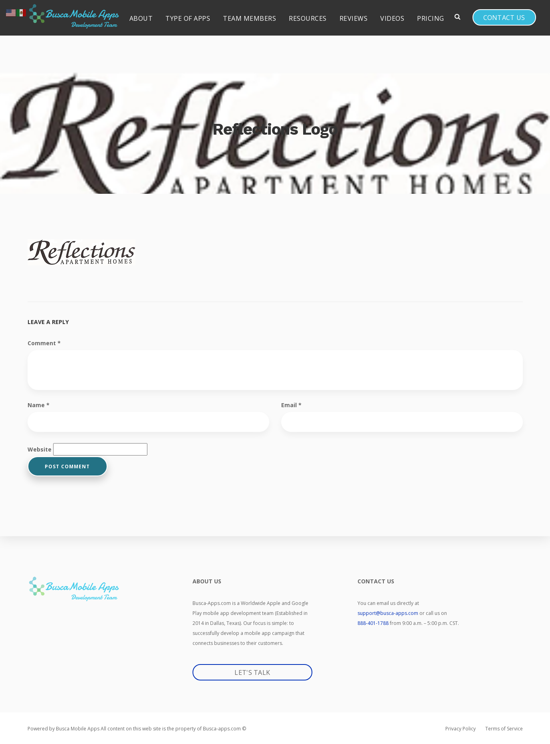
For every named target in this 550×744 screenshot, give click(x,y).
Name (39, 405)
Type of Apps (187, 15)
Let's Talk (252, 672)
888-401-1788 (373, 623)
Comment (44, 343)
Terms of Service (504, 728)
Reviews (354, 15)
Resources (308, 15)
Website (40, 449)
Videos (392, 15)
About (141, 15)
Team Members (249, 15)
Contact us (504, 14)
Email (291, 405)
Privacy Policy (460, 728)
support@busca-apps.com (387, 613)
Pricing (430, 15)
